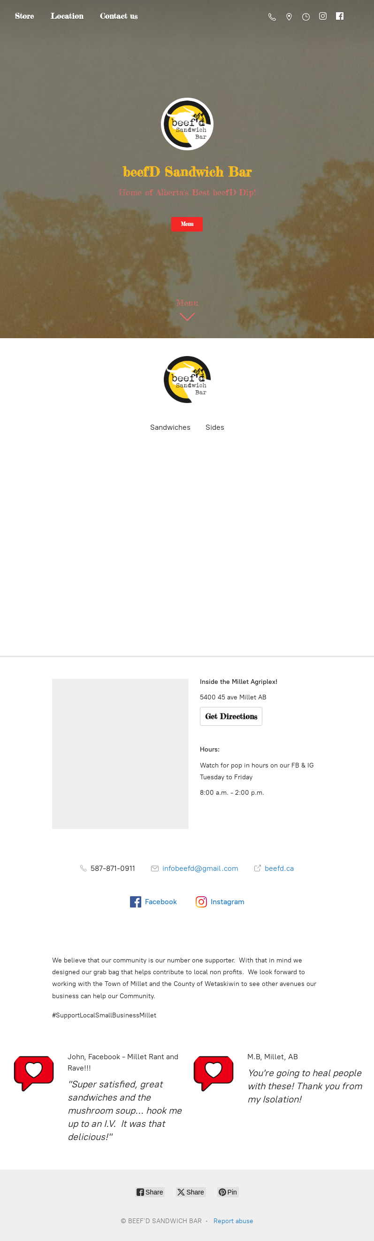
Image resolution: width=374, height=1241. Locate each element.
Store (24, 16)
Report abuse (233, 1221)
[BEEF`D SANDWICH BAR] (187, 379)
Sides (215, 427)
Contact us (118, 16)
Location (67, 16)
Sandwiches (170, 427)
